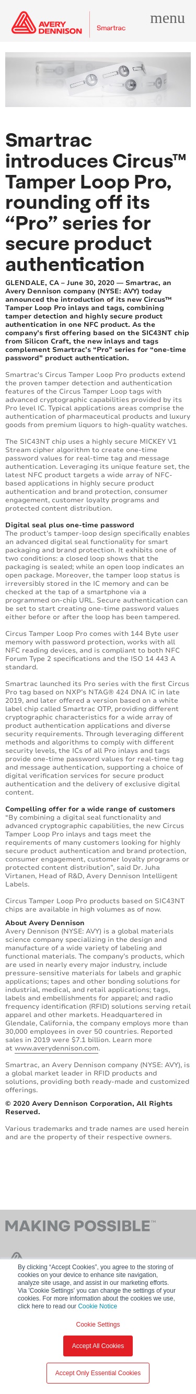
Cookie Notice (97, 1306)
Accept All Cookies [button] (98, 1346)
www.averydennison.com (56, 1048)
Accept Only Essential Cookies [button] (98, 1373)
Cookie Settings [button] (98, 1324)
